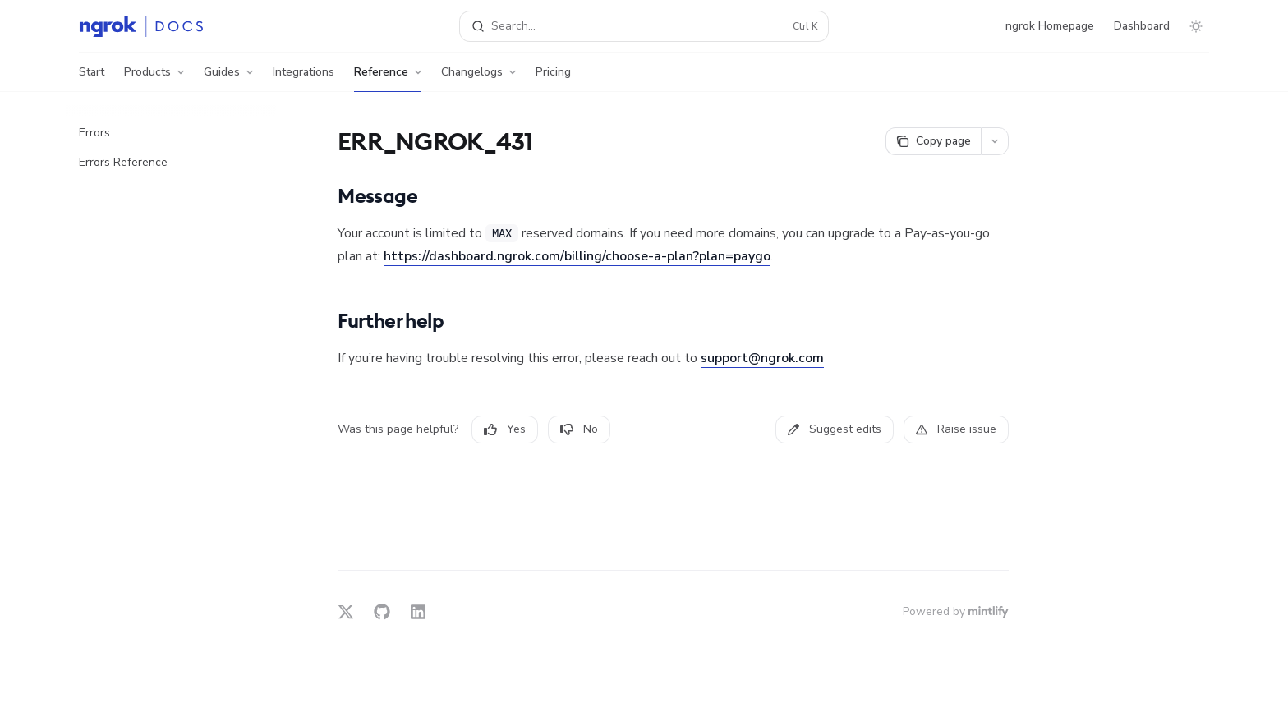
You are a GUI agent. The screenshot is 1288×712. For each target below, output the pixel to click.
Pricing (553, 78)
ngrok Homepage (1049, 26)
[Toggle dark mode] (1196, 26)
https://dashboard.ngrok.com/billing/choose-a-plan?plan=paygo (577, 256)
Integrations (303, 78)
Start (91, 78)
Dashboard (1142, 26)
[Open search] (644, 26)
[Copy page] (933, 141)
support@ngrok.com (762, 358)
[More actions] (995, 141)
